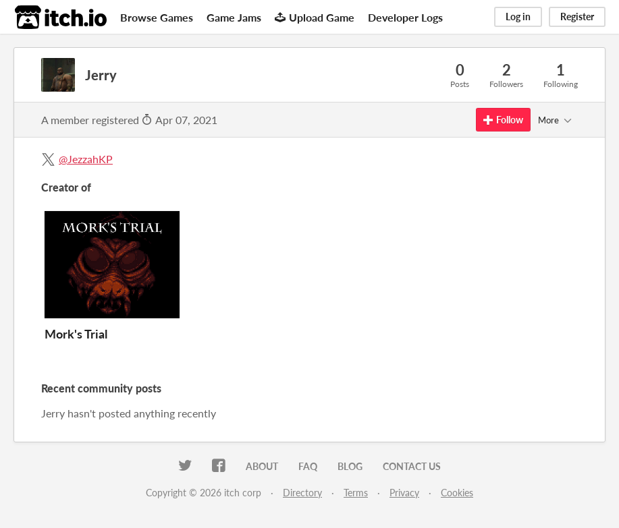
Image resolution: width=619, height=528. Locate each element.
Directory (302, 492)
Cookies (457, 492)
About (262, 466)
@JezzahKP (86, 158)
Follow (503, 119)
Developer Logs (405, 17)
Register (577, 16)
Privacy (404, 492)
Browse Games (156, 17)
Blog (350, 466)
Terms (356, 492)
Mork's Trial (76, 333)
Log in (518, 16)
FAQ (307, 466)
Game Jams (234, 17)
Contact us (412, 466)
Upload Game (314, 17)
